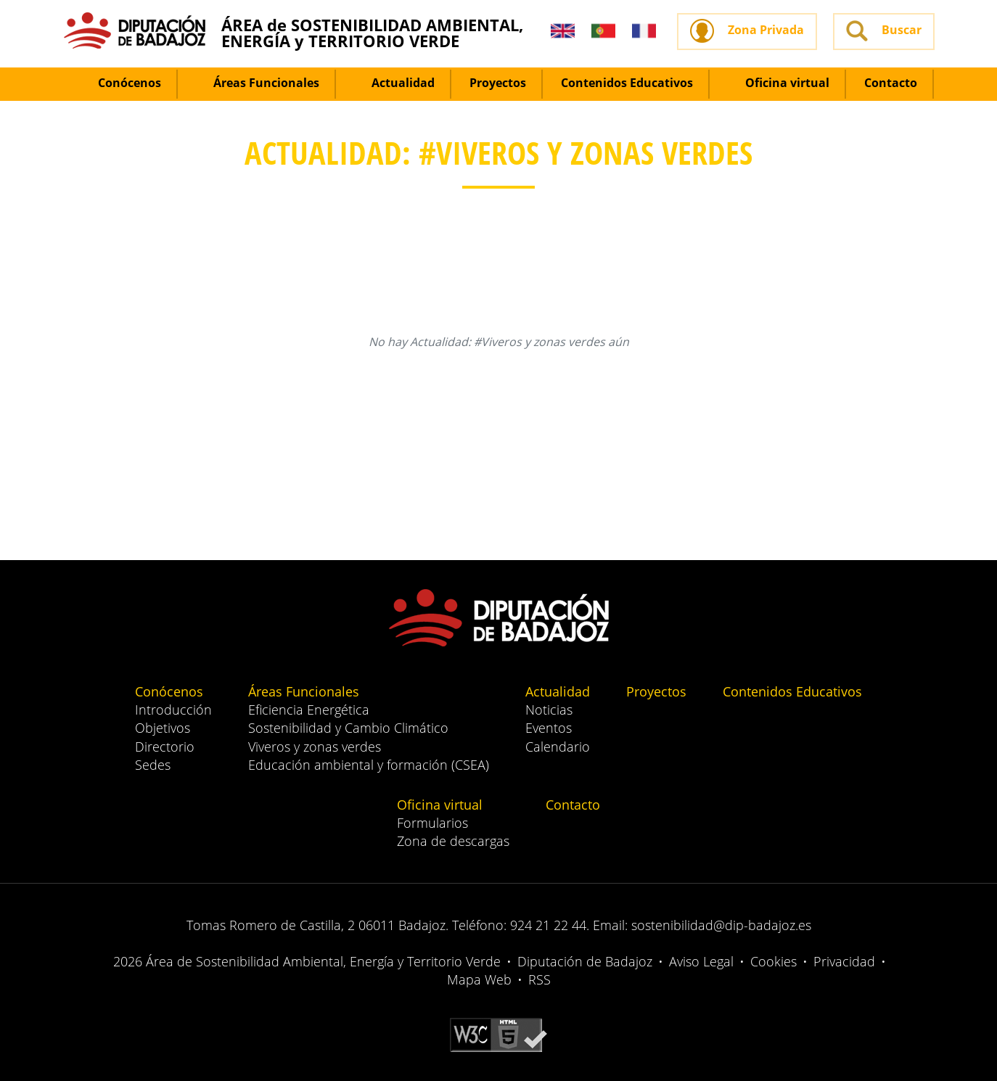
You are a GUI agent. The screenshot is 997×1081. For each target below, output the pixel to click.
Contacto (890, 83)
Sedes (153, 764)
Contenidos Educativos (627, 83)
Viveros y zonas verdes (314, 746)
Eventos (548, 727)
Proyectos (497, 83)
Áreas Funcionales (257, 83)
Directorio (164, 746)
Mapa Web (479, 979)
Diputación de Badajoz (584, 961)
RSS (539, 979)
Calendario (557, 746)
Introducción (173, 709)
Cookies (773, 961)
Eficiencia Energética (308, 709)
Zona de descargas (453, 841)
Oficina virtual (778, 83)
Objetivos (162, 727)
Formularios (432, 822)
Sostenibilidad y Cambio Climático (348, 727)
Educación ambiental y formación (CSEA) (368, 764)
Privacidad (844, 961)
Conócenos (121, 83)
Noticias (549, 709)
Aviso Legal (701, 961)
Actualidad (394, 83)
